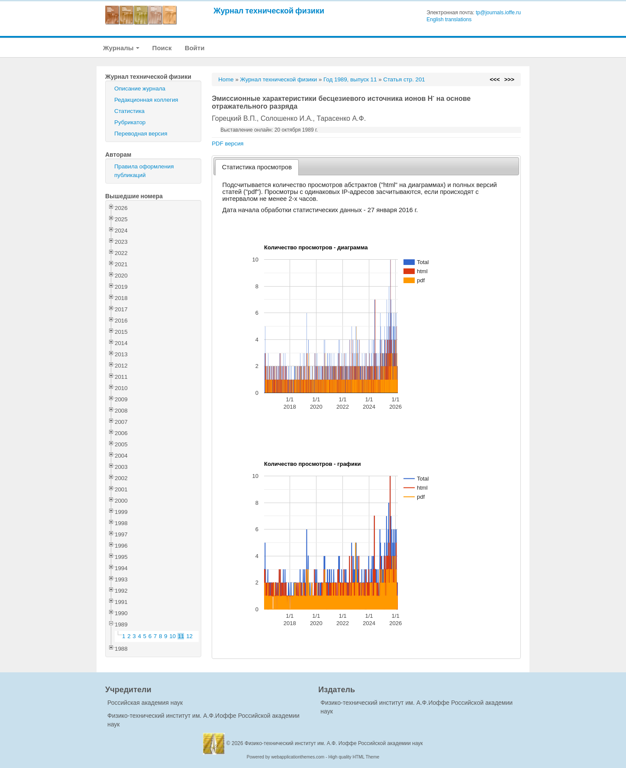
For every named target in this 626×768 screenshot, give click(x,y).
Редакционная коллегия (146, 100)
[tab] (257, 167)
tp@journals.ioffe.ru (498, 13)
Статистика (129, 111)
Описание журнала (139, 88)
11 (181, 636)
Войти (195, 48)
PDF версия (227, 143)
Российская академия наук (145, 702)
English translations (448, 19)
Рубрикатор (129, 122)
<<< (495, 79)
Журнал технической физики (268, 11)
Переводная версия (140, 133)
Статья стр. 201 (404, 79)
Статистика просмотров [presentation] (257, 167)
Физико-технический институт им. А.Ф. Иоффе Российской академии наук (334, 743)
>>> (509, 79)
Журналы (121, 48)
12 (189, 636)
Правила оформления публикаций (144, 170)
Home (226, 79)
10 (172, 636)
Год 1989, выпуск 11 (350, 79)
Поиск (162, 48)
